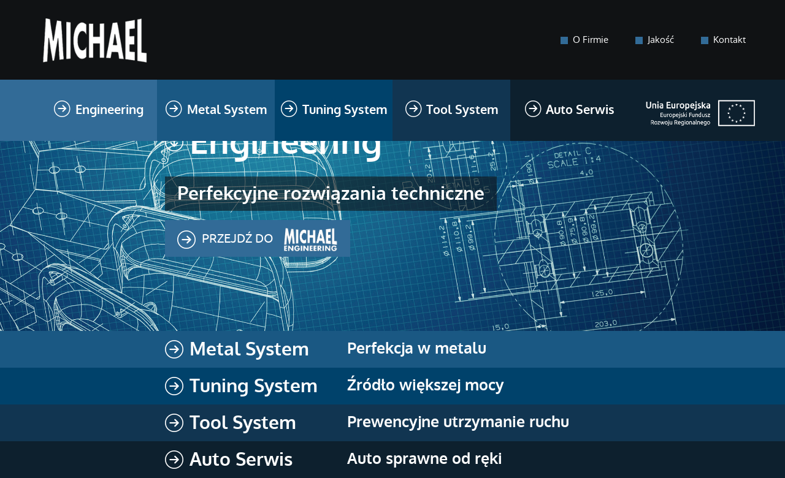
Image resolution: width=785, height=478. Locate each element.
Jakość (661, 39)
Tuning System (334, 111)
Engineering (98, 111)
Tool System (451, 111)
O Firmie (590, 39)
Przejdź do (257, 239)
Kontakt (729, 39)
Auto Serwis (569, 111)
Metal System (215, 111)
